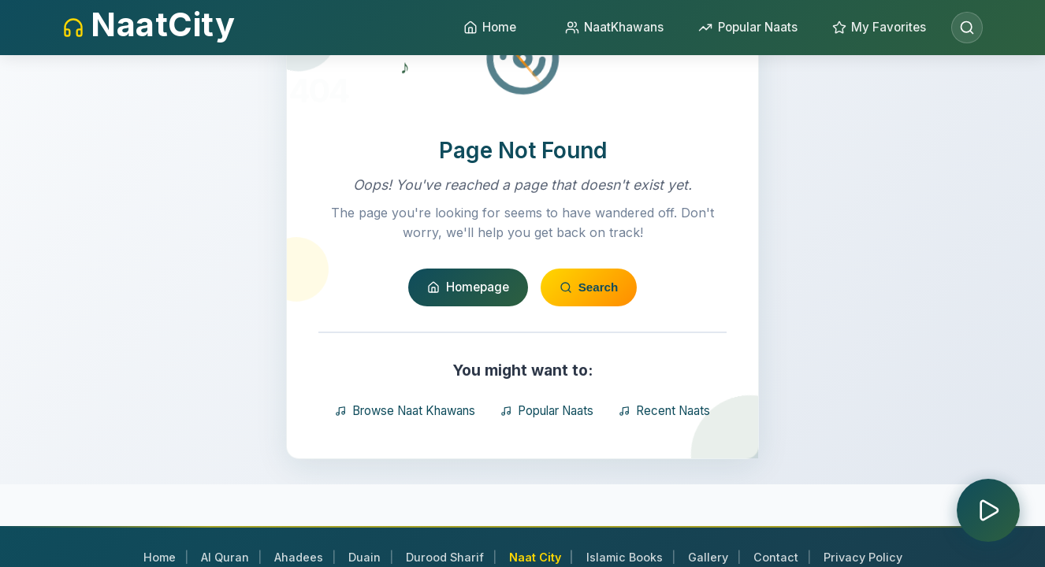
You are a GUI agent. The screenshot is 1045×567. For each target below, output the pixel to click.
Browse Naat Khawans (405, 415)
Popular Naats (546, 415)
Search (589, 292)
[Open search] (967, 27)
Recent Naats (664, 415)
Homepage (468, 291)
